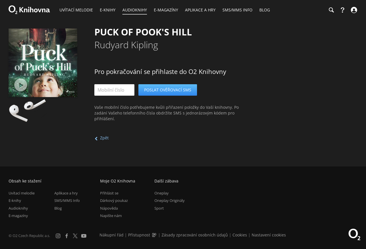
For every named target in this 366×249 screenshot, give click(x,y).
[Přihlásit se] (353, 10)
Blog (58, 208)
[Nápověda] (342, 10)
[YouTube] (83, 236)
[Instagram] (58, 236)
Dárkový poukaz (114, 200)
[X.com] (75, 236)
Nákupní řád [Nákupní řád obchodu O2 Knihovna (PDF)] (112, 235)
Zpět (104, 137)
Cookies (239, 235)
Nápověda (109, 208)
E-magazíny (18, 215)
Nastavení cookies (269, 235)
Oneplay (161, 193)
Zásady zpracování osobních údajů (195, 235)
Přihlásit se (109, 193)
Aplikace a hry (66, 193)
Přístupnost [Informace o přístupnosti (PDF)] (139, 235)
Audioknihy (18, 208)
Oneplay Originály (169, 200)
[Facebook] (66, 236)
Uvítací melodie (22, 193)
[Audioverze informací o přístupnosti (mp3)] (154, 235)
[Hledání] (331, 10)
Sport (159, 208)
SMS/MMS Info (67, 200)
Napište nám (111, 215)
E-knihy (15, 200)
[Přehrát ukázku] (20, 85)
